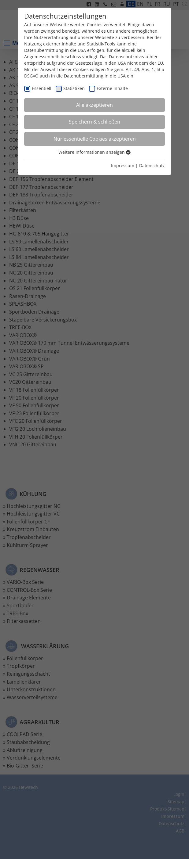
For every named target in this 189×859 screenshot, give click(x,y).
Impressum (122, 165)
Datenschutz (152, 165)
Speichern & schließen (94, 121)
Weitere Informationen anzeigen (94, 152)
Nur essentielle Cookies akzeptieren (95, 138)
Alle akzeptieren (94, 105)
